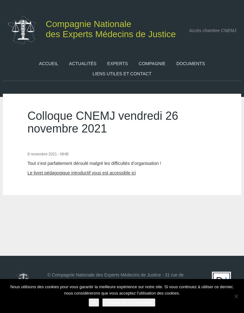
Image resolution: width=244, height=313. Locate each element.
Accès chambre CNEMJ (212, 30)
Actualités (82, 63)
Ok (94, 302)
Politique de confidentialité (129, 302)
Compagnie (152, 63)
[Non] (236, 296)
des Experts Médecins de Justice (92, 27)
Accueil (48, 63)
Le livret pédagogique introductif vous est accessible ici (82, 172)
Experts (117, 63)
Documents (190, 63)
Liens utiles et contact (121, 73)
